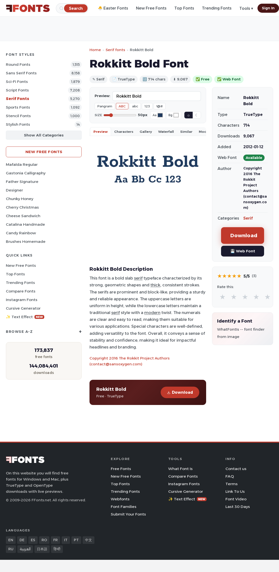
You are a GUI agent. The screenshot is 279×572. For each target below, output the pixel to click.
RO (44, 540)
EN (10, 540)
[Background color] (176, 115)
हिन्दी (57, 549)
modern (152, 312)
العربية (25, 549)
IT (65, 540)
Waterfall (166, 132)
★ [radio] (222, 296)
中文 (88, 540)
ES (33, 540)
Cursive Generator (23, 308)
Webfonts (120, 499)
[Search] (76, 8)
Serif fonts (115, 49)
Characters (123, 132)
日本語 (42, 549)
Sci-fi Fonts (17, 81)
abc (135, 106)
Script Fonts (17, 90)
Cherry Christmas (22, 207)
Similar (186, 132)
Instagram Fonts (21, 299)
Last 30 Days (237, 506)
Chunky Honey (19, 198)
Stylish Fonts (18, 124)
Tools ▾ (246, 8)
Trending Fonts (217, 8)
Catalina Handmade (25, 224)
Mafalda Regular (22, 164)
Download (180, 392)
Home (95, 49)
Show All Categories (44, 135)
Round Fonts (18, 64)
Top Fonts (184, 8)
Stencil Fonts (18, 115)
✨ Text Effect (25, 316)
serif (138, 278)
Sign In (268, 8)
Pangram (104, 106)
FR (55, 540)
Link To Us (235, 491)
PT (76, 540)
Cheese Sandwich (23, 215)
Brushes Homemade (25, 241)
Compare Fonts (20, 291)
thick (155, 284)
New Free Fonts (151, 8)
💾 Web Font (242, 251)
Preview (100, 132)
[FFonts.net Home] (28, 8)
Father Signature (22, 181)
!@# (159, 106)
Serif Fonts (17, 98)
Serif (248, 218)
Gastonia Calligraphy (25, 173)
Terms (231, 484)
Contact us (235, 468)
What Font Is (180, 468)
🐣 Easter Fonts (113, 8)
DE (22, 540)
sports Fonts (18, 107)
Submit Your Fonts (128, 514)
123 (147, 106)
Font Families (123, 506)
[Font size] (119, 115)
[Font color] (160, 115)
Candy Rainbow (21, 233)
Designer (14, 190)
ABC (122, 106)
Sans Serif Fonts (21, 73)
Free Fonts (121, 468)
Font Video (235, 499)
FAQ (229, 476)
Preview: (102, 96)
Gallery (146, 132)
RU (10, 549)
